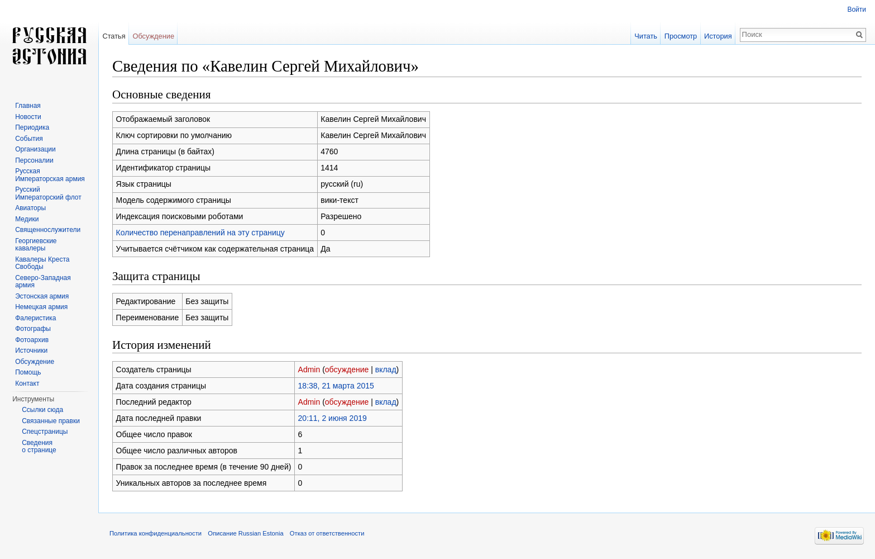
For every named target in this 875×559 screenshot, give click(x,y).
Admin (309, 369)
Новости (28, 117)
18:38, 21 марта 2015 (336, 385)
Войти (856, 9)
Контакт (27, 383)
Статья (113, 36)
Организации (35, 149)
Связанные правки (51, 421)
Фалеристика (35, 318)
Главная (28, 106)
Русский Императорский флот (48, 193)
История (718, 36)
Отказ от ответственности (327, 533)
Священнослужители (47, 230)
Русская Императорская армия (50, 175)
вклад (385, 369)
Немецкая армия (41, 307)
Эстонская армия (42, 296)
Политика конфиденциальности (155, 533)
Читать (645, 36)
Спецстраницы (45, 431)
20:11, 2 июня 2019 (332, 418)
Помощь (28, 372)
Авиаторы (30, 208)
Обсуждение (153, 36)
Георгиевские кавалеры (35, 245)
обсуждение (347, 369)
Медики (27, 219)
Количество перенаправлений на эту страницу (200, 232)
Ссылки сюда (42, 410)
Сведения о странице (39, 446)
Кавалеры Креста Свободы (42, 263)
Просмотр (680, 36)
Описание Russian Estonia (245, 533)
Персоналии (34, 160)
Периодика (32, 127)
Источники (31, 350)
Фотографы (33, 329)
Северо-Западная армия (43, 282)
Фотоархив (32, 340)
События (29, 139)
